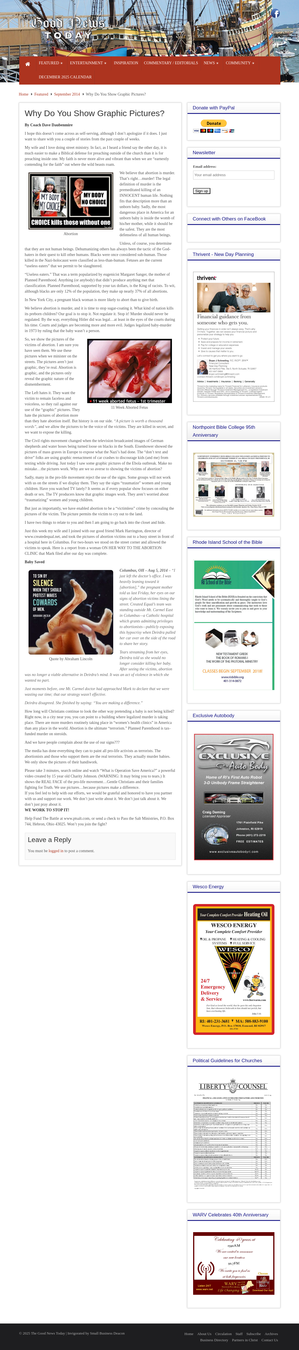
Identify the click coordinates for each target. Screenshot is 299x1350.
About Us (204, 1334)
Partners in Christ (245, 1340)
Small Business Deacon (107, 1333)
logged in (56, 851)
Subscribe (253, 1334)
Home (24, 94)
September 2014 (67, 94)
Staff (239, 1334)
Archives (271, 1334)
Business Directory (214, 1340)
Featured (41, 94)
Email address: (205, 166)
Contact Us (269, 1340)
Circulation (223, 1334)
